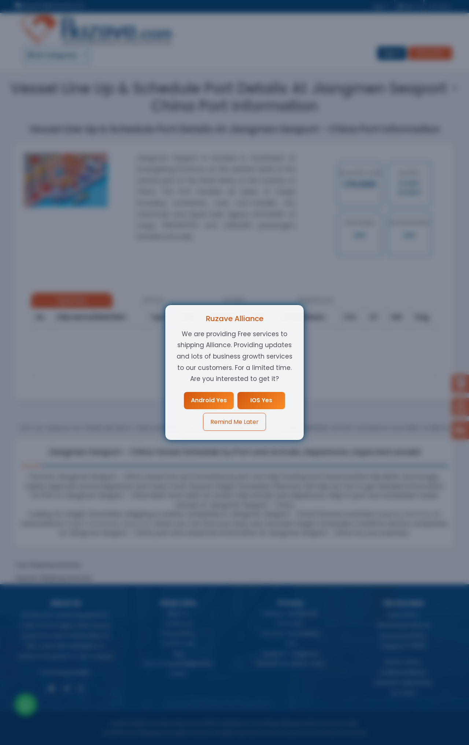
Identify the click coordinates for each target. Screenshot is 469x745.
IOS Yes (262, 400)
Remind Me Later (234, 422)
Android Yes (209, 400)
